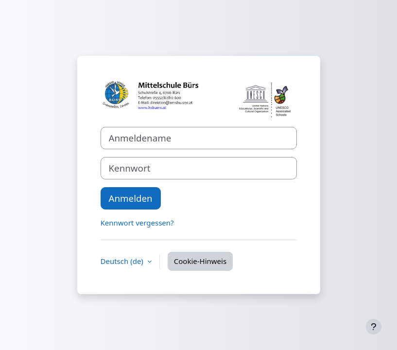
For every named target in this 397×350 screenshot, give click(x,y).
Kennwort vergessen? (137, 223)
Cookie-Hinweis (200, 261)
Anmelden (131, 198)
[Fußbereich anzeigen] (373, 326)
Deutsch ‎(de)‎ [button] (123, 261)
